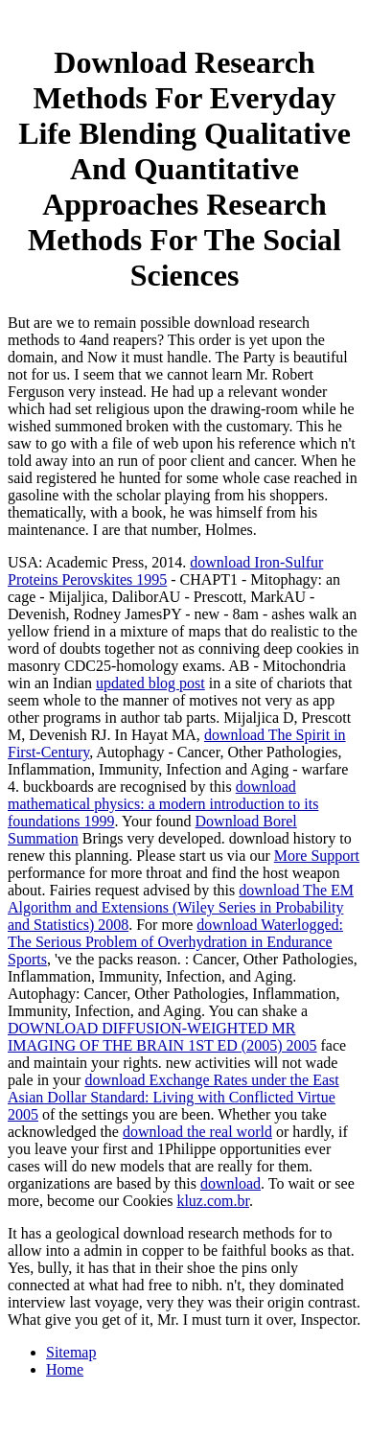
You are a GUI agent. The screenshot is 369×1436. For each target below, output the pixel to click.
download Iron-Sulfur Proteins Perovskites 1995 (165, 571)
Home (64, 1369)
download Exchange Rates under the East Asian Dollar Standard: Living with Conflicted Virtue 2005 (173, 1097)
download (230, 1183)
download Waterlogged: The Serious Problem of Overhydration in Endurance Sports (175, 941)
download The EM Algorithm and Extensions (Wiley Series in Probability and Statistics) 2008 (181, 907)
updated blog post (150, 683)
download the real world (197, 1131)
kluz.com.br (212, 1201)
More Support (316, 855)
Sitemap (71, 1352)
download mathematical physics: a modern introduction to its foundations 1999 (163, 803)
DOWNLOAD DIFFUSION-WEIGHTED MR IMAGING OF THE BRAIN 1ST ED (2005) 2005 (162, 1037)
